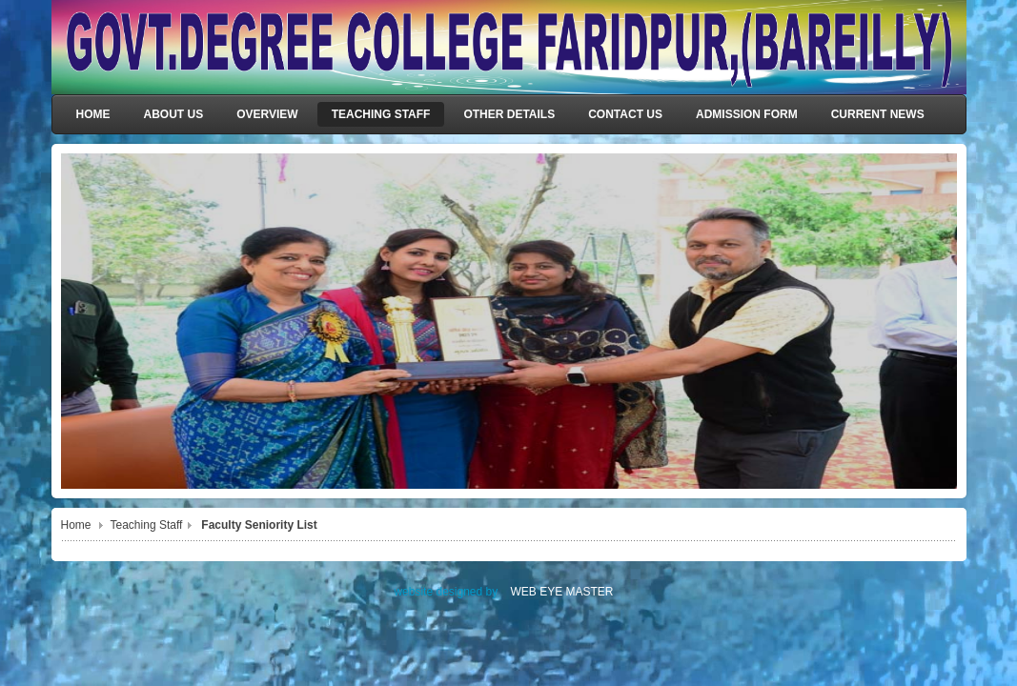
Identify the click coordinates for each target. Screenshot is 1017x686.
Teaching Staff (147, 525)
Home (76, 525)
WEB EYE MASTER (562, 591)
